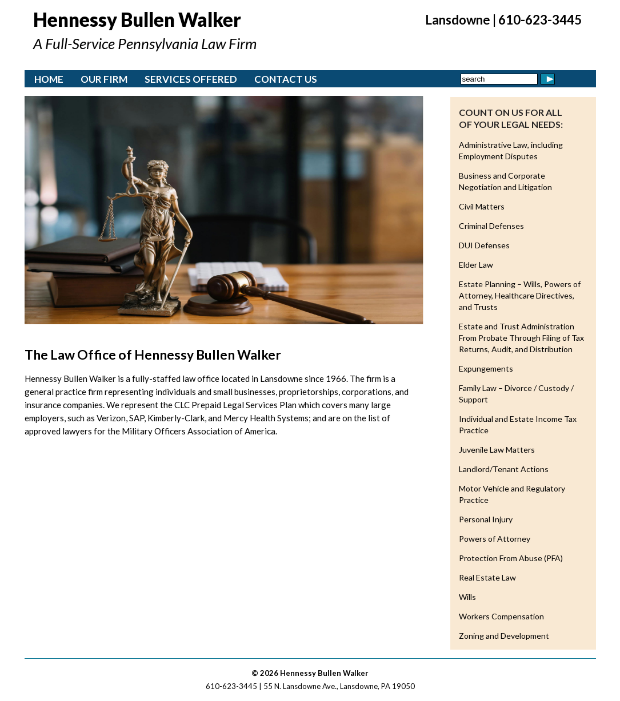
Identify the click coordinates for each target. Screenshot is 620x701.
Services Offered (191, 79)
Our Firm (104, 79)
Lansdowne (457, 19)
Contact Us (285, 79)
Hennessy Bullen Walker (137, 19)
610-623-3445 (540, 19)
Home (48, 79)
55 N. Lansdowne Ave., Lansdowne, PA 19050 (339, 686)
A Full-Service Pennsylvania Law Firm (145, 43)
